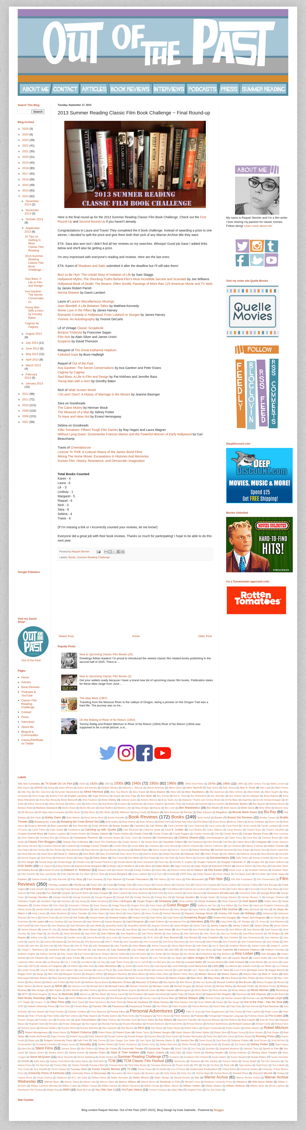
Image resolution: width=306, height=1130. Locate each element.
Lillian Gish (88, 966)
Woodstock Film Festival (30, 1090)
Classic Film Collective (75, 841)
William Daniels (109, 1086)
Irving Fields (226, 921)
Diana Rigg (83, 858)
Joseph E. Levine (279, 946)
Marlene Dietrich (79, 978)
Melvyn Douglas (265, 982)
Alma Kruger (38, 796)
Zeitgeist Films (194, 1090)
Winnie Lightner (277, 1086)
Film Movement (195, 879)
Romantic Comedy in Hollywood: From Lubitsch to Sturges (99, 314)
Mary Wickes (35, 982)
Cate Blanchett (131, 830)
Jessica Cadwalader (132, 937)
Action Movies (66, 788)
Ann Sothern (235, 796)
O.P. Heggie (24, 1002)
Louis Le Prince (104, 970)
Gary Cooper (100, 892)
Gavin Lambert (120, 893)
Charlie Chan (140, 833)
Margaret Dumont (72, 974)
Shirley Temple (189, 1044)
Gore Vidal (58, 905)
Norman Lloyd (273, 998)
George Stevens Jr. (251, 897)
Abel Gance (24, 788)
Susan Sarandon (279, 1057)
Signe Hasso (281, 1044)
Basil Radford (106, 808)
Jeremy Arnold (94, 937)
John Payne (64, 946)
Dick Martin (133, 858)
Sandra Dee (187, 1040)
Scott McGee (278, 1040)
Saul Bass (221, 1040)
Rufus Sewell (245, 1036)
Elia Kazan (215, 870)
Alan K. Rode (247, 787)
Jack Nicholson (78, 925)
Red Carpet (248, 1019)
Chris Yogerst (28, 838)
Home (136, 636)
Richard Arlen (176, 1024)
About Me (27, 727)
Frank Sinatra (92, 889)
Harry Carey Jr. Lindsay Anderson (151, 909)
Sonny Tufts (181, 1048)
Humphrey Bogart (195, 917)
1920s (94, 783)
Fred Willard (172, 889)
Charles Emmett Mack (30, 833)
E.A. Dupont (45, 866)
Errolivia (171, 874)
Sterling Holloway (238, 1052)
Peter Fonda (235, 1011)
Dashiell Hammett (224, 850)
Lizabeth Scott (248, 966)
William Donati (151, 1086)
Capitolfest (139, 826)
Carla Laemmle (176, 826)
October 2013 (34, 219)
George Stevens (228, 897)
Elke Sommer (28, 874)
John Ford (212, 941)
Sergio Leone (68, 1044)
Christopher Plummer (85, 837)
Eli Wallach (197, 869)
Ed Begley (111, 866)
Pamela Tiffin (99, 1006)
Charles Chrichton (275, 830)
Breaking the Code (45, 821)
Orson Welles (205, 1002)
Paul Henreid (252, 1006)
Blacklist (188, 812)
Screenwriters (25, 1044)
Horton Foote (48, 917)
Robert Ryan (123, 1032)
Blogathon (222, 812)
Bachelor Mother (238, 803)
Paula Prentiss (56, 1011)
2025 (25, 128)
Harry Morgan (181, 909)
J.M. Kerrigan (244, 921)
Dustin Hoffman (277, 862)
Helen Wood (115, 913)
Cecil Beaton (195, 830)
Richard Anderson (155, 1024)
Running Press (265, 1036)
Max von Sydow (204, 982)
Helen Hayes (98, 913)
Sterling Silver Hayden (264, 1052)
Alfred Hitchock (93, 791)
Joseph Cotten (258, 946)
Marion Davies (230, 973)
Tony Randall (40, 1069)
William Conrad (89, 1086)
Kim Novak (189, 954)
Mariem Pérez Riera (183, 974)
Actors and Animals (87, 788)
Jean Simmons (191, 933)
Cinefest (147, 837)
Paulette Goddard (77, 1011)
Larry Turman (160, 958)
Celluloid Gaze (68, 354)
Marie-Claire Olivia (159, 974)
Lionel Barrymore (197, 965)
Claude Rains (151, 842)
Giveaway (165, 901)
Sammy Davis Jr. (165, 1040)
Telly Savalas (211, 1061)
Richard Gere (281, 1024)
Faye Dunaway (95, 879)
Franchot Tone (182, 885)
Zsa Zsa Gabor (214, 1090)
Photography (145, 1016)
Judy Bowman (99, 950)
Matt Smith (75, 982)
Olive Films (57, 1002)
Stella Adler (176, 1052)
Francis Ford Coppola (205, 885)
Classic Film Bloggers (42, 841)
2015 (25, 185)
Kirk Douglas (268, 953)
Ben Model (213, 807)
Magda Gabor (257, 970)
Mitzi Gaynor (167, 990)
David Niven (47, 854)
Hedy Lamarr (39, 913)
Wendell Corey (192, 1082)
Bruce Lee (274, 822)
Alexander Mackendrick (67, 792)
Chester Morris (230, 834)
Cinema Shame (188, 837)
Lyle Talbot (223, 970)
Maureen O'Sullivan (147, 982)
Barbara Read (25, 808)
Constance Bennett (51, 846)
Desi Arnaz (46, 858)
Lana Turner (73, 957)
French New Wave (269, 889)
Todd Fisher (262, 1065)
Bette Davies (230, 808)
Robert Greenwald (212, 1028)
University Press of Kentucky (46, 1073)
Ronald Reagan (136, 1036)
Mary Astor (214, 977)
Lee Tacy (101, 962)
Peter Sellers (53, 1016)
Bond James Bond (94, 817)
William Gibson (171, 1086)
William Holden (192, 1085)
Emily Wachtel (68, 874)
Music (55, 994)
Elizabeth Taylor (280, 870)
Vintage (281, 1073)
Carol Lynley (215, 826)
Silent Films (44, 1048)
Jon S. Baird (218, 946)
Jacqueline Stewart (137, 925)
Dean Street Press (129, 854)
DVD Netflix (25, 866)
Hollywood (268, 913)
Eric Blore (85, 874)
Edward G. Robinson (77, 870)
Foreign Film (124, 884)
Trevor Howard (58, 1069)
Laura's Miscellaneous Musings (92, 301)
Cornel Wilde (138, 846)
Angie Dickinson (100, 796)
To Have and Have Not (74, 416)
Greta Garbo (155, 905)
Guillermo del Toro (207, 905)
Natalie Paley (177, 994)
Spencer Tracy (251, 1048)
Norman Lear (253, 998)
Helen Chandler (79, 913)
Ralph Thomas (108, 1020)
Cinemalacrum (81, 447)
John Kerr (34, 946)
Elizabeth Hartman (258, 870)
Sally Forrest (99, 1040)
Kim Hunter (157, 954)
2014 (25, 190)
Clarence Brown (270, 838)
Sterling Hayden (214, 1052)
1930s (119, 783)
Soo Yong (196, 1048)
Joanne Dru (34, 942)
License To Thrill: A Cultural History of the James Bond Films (100, 452)
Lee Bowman (53, 962)
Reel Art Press (267, 1020)
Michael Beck (97, 986)
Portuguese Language (232, 1016)
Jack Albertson (277, 921)
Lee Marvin (86, 962)
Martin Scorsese (137, 978)
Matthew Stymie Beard (96, 982)
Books (72, 557)
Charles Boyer (254, 830)
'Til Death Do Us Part (58, 783)
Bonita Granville (116, 817)
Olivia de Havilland (137, 1002)
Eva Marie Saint (243, 874)
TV (129, 1069)
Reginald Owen (37, 1024)
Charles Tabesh (99, 833)
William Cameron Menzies (44, 1086)
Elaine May (161, 870)
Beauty (157, 808)
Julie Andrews (156, 950)
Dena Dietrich (268, 854)
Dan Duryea (39, 850)
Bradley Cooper (268, 817)
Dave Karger (243, 850)
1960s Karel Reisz (194, 784)
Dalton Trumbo (275, 845)
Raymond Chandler (187, 1020)
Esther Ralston (204, 874)
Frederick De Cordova (194, 889)
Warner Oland (72, 1082)
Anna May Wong (48, 800)
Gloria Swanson (230, 901)
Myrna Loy (85, 994)
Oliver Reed (116, 1002)
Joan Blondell (191, 937)
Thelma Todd (78, 1065)
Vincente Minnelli (262, 1073)
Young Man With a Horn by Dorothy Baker (34, 312)
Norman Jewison (233, 998)
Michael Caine (116, 986)
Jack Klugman (58, 925)
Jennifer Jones (74, 937)
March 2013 (33, 365)
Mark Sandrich (59, 978)
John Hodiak (272, 942)
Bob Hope (36, 817)
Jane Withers (236, 929)
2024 (25, 134)
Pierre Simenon (182, 1016)
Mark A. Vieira (270, 973)
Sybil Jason (40, 1061)
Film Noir (64, 337)
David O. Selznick (68, 853)
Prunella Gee (64, 1020)
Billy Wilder (105, 812)
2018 (25, 168)
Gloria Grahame (207, 901)
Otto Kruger (233, 1002)
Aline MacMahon (195, 791)
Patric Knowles (179, 1006)
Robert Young (238, 1032)
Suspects (64, 341)
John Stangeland (101, 946)
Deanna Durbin (150, 854)
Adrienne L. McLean (132, 788)
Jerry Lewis (112, 937)
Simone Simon (68, 1048)
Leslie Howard (236, 961)
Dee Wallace (229, 854)
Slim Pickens (87, 1048)
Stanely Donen (36, 1052)
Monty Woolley (219, 990)
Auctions (122, 804)
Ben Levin (170, 808)
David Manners (29, 854)
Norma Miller (167, 998)
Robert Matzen (251, 1028)
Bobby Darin (53, 817)
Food (110, 884)
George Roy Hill (163, 897)
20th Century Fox (257, 784)
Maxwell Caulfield (226, 982)
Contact (26, 712)
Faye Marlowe (114, 879)
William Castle (69, 1086)
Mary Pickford (266, 978)
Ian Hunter (275, 917)
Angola (116, 796)
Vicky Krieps (170, 1073)
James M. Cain (49, 929)
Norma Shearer (69, 292)
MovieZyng (282, 990)
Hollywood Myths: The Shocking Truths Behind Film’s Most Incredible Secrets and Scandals (122, 279)
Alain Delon (212, 788)
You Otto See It (105, 1089)
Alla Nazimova (217, 792)
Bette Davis (247, 807)
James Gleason (29, 929)
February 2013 (31, 376)
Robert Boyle (173, 1028)
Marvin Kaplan (177, 977)
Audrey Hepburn (155, 804)
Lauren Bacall (240, 957)
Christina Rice (47, 838)
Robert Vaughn (162, 1032)
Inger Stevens (93, 921)
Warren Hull (89, 1082)
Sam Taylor (145, 1040)
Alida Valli (176, 792)
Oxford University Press (41, 1006)
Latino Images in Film (200, 957)
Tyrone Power (144, 1069)
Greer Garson (100, 905)
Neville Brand (278, 994)
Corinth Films (120, 846)
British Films (164, 822)
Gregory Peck (138, 905)
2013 (25, 196)
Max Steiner (186, 982)
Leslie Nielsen (256, 962)
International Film (177, 921)
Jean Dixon (90, 933)
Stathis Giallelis (156, 1052)
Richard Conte (263, 1024)
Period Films (118, 1011)
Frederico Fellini (218, 889)
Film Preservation (266, 879)
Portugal (212, 1016)
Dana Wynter (110, 850)
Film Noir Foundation (242, 879)
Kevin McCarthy (138, 954)
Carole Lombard (269, 826)
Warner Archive (216, 1077)
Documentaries (219, 857)
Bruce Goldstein (256, 822)
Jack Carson (40, 925)
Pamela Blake (81, 1006)
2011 (25, 399)
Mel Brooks (245, 982)
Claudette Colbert (173, 841)
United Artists (229, 1069)
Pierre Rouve (163, 1016)
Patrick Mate (219, 1006)
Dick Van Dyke (167, 858)
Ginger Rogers (145, 901)
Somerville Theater (132, 1048)
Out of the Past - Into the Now (263, 1002)
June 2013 (33, 348)
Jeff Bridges (273, 933)
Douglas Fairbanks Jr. (233, 861)
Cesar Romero (234, 830)
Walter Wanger (162, 1077)
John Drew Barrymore (174, 942)
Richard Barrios (195, 1024)
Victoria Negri (203, 1073)
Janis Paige (37, 933)
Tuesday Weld (79, 1069)
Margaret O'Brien (94, 974)
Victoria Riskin (221, 1073)
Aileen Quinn (175, 788)
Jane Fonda (148, 929)
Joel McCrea (73, 942)
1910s (82, 784)
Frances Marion (163, 885)
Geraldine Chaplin (27, 901)
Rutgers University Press (58, 1040)
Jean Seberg (172, 933)
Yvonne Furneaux (158, 1090)
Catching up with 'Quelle (100, 829)
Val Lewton (117, 1073)
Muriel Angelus (39, 994)
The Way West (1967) (93, 698)
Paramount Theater (140, 1006)
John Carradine (131, 942)
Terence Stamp (230, 1061)
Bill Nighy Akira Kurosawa (51, 812)
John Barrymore (92, 942)
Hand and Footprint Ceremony (268, 905)
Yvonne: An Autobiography (76, 319)
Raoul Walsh (147, 1020)
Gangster (66, 893)
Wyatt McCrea (83, 1090)
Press (25, 717)
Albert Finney (281, 788)
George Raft (123, 897)
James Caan (199, 925)
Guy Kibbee (227, 905)
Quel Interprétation (85, 1019)
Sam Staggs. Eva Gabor (122, 1040)
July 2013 (32, 342)
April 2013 (32, 359)
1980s (226, 783)
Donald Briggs (64, 862)
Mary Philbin (248, 978)
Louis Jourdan (85, 970)
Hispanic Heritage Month (199, 913)
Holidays (250, 913)
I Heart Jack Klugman (253, 917)
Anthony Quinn (128, 800)
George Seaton (208, 897)
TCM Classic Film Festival (144, 1061)
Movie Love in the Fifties (75, 310)
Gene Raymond (194, 893)
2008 (25, 416)
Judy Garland (118, 949)
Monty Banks (201, 990)
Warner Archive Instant (248, 1077)
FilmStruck (79, 884)
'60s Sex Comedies (29, 783)
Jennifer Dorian (55, 937)
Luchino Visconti (163, 970)
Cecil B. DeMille (174, 829)
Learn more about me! (258, 226)
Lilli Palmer (72, 966)
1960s (172, 783)
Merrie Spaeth (43, 986)
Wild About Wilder (262, 1081)
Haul (266, 909)
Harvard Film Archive (223, 909)
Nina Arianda (116, 998)
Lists (215, 966)
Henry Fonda (152, 913)
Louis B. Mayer (47, 970)
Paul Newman (271, 1006)
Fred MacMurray (152, 888)
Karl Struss (206, 950)
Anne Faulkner (89, 800)
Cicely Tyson (130, 838)
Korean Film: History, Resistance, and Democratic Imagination (101, 461)
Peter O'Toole (36, 1016)
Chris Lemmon (280, 834)
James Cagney (219, 925)
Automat (203, 804)
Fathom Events (40, 879)
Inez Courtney (56, 921)
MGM (58, 986)
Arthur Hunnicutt (36, 804)
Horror (34, 917)
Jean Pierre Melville (151, 933)
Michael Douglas (182, 986)
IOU (212, 921)
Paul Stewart (38, 1011)
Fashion (22, 879)
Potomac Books (256, 1016)
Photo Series (128, 1016)
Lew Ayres (273, 962)
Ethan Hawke (223, 874)
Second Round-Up (92, 221)
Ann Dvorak (163, 796)
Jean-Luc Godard (229, 933)
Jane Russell (199, 929)
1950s (154, 783)
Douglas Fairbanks (206, 862)
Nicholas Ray (98, 998)
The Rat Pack (42, 1065)
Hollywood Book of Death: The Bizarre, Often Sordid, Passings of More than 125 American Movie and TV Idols (135, 283)
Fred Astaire (112, 889)
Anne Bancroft (69, 799)
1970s (212, 783)
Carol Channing (196, 826)
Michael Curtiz (161, 986)
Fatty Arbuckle (59, 879)
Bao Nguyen (259, 804)
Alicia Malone (157, 791)
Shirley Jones (148, 1044)
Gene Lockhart (174, 893)
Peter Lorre (271, 1011)
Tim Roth (215, 1065)
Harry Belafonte (102, 909)
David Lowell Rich (279, 850)
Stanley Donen (56, 1052)
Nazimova (241, 994)
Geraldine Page (49, 901)
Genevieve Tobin (247, 893)
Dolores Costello (261, 858)
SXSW (25, 1061)
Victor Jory (186, 1073)
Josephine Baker (57, 950)
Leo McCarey (159, 962)
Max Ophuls (169, 982)
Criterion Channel (190, 846)
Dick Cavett (118, 858)
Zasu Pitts (177, 1089)
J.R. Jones (260, 921)
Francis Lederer (229, 885)
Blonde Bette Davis (244, 812)
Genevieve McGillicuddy (221, 892)
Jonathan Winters (238, 946)
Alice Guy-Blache (119, 792)
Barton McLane (87, 808)
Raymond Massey (210, 1020)
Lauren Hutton (260, 958)
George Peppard (103, 897)
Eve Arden (260, 874)
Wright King (53, 1090)
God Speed (249, 901)
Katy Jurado (67, 954)
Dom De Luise (281, 858)
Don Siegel (27, 861)
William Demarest (131, 1086)
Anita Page (130, 796)
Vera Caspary (134, 1073)
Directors (201, 858)
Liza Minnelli (231, 966)
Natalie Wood (195, 994)
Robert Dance (191, 1028)
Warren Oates (107, 1082)
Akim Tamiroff (194, 787)
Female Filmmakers (137, 879)
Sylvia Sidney (82, 1061)
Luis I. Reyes (198, 970)
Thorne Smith (182, 1065)
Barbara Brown (277, 804)
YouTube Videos (131, 1089)
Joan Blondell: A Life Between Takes (83, 306)
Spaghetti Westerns (229, 1048)
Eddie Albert (145, 866)
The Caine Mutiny (70, 407)
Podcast (199, 1015)
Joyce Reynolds (79, 950)
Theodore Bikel (97, 1065)
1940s (136, 783)
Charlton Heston (202, 834)
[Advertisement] (135, 598)
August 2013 (34, 333)
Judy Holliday (138, 950)
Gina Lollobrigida (122, 901)
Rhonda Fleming (110, 1024)
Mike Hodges (38, 990)
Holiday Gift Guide (228, 913)
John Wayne (139, 945)
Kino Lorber (244, 953)
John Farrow (195, 942)
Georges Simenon (275, 897)
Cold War (227, 842)
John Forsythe (229, 942)
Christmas (64, 838)
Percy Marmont (98, 1011)
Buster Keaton (121, 825)
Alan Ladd (265, 788)
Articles (26, 682)
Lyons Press (239, 970)
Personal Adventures (151, 1010)
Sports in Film (271, 1048)
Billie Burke (74, 812)
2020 (25, 156)
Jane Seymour (217, 929)
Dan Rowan (56, 850)
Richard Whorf (68, 1028)
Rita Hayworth (109, 1028)
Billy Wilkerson (122, 812)
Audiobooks (137, 804)
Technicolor (180, 1061)
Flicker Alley (96, 885)
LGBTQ (32, 966)
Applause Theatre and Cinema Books (201, 800)
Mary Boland (231, 978)
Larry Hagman (141, 958)
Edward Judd (104, 870)
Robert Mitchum (276, 1028)
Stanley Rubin (97, 1052)
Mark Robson (41, 978)
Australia (190, 804)
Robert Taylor (142, 1032)
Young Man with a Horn (74, 381)
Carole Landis (249, 826)
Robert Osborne (81, 1032)
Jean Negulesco (128, 933)
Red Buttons (230, 1020)
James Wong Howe (112, 929)
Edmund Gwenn (244, 866)
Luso (211, 970)
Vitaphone (62, 1077)
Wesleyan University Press (218, 1082)
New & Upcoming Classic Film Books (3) (105, 676)
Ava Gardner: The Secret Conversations (86, 368)
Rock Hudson (256, 1032)
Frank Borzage (269, 885)
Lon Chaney (282, 966)
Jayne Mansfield (72, 933)
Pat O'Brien (162, 1006)
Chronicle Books (111, 838)
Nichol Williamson (78, 998)
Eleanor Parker (178, 870)
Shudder (226, 1044)
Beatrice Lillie (124, 808)
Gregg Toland (119, 905)
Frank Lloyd (54, 889)
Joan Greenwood (251, 937)
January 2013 (34, 383)
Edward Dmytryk (51, 870)
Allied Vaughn (272, 792)
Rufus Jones (227, 1036)
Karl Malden (190, 950)
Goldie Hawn (270, 901)
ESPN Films (186, 874)
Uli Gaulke (161, 1069)
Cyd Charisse (234, 846)
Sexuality (85, 1044)
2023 (25, 140)
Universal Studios (249, 1069)
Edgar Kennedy (182, 866)
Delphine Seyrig (248, 854)
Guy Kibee (243, 905)
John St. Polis (81, 946)
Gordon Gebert (41, 905)
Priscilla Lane (46, 1020)
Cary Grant (56, 829)
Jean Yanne (210, 933)
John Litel (48, 946)
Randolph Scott (129, 1020)
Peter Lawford (253, 1011)
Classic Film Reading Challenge (29, 704)
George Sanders (185, 897)
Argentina (247, 800)
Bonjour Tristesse (70, 332)
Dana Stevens (92, 850)
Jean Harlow (108, 933)
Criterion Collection (213, 846)
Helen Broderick (58, 913)
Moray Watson (239, 990)
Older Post (205, 636)
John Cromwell (150, 942)
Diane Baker (100, 857)
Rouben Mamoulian (193, 1036)
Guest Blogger (178, 905)
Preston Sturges (26, 1020)
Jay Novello (53, 933)
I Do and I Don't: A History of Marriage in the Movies (94, 394)
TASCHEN (98, 1061)
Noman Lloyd (150, 998)
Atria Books (108, 804)
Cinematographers (215, 838)
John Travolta (121, 946)
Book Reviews (30, 687)
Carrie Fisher (38, 830)
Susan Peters (259, 1056)
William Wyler (257, 1086)
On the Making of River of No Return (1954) (107, 719)
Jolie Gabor (202, 946)
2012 (25, 393)
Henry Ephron (133, 913)
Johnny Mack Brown (181, 946)
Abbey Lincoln (277, 784)
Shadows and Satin (92, 266)
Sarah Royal (205, 1040)
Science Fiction (240, 1040)
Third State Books (137, 1065)
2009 (25, 410)
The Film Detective (270, 1061)
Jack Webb (95, 925)
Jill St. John (153, 937)
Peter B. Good (193, 1011)
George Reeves (142, 897)
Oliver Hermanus (97, 1002)
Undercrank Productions (204, 1069)
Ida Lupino (38, 921)
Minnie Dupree (128, 990)
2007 (25, 422)
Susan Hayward (239, 1057)
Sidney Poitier (259, 1044)
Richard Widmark (89, 1028)
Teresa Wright (249, 1061)
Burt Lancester (59, 825)
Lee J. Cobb (70, 962)
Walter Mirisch (141, 1077)
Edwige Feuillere (142, 870)
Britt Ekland (203, 822)
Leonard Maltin (193, 961)
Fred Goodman (130, 889)
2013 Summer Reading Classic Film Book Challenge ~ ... (34, 264)
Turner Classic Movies (106, 1069)
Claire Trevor (235, 838)
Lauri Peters (278, 958)
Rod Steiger (273, 1032)
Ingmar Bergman (113, 921)
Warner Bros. (52, 1081)
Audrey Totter (175, 804)
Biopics (155, 812)
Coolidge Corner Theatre (94, 845)
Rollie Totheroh (96, 1036)
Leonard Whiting (215, 962)
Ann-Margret (252, 796)
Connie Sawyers (279, 842)
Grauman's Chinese (79, 905)
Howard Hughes (118, 917)
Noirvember (133, 998)
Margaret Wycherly (117, 974)
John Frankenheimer (251, 942)
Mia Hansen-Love (77, 986)
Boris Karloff (204, 817)
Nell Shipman (258, 994)
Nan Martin (100, 994)
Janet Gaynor (272, 929)
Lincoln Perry (143, 966)
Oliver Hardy (77, 1002)
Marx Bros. (196, 977)
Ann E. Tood (179, 796)
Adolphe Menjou (109, 788)
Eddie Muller (162, 865)
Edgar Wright (201, 866)
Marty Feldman (157, 978)
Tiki (204, 1065)
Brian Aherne (128, 822)
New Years (58, 998)
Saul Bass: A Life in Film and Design (84, 376)
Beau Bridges (142, 808)
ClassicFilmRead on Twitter (32, 741)
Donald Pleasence (103, 862)
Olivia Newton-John (184, 1002)
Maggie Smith (25, 974)
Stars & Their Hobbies (125, 1052)
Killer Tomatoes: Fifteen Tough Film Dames (88, 430)
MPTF (25, 994)
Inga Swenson (75, 921)
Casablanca (74, 830)
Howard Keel (138, 917)
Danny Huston (160, 850)
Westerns (241, 1081)
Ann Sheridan (218, 796)
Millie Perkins (90, 990)
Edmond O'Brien (221, 865)
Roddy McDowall (38, 1036)
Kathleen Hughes (26, 954)
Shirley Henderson (127, 1044)
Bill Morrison (27, 812)
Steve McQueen (40, 1057)
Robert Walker (202, 1032)
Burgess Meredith (37, 826)
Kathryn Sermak (48, 954)
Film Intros (176, 879)
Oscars (219, 1002)
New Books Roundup (31, 998)
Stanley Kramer (77, 1052)
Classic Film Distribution (105, 842)
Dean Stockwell (108, 854)
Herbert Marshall (171, 913)
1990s (240, 784)
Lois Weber (266, 966)
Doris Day (163, 862)
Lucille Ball (182, 970)
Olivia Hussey (161, 1002)
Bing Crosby (140, 812)
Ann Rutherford (198, 796)
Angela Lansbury (77, 795)
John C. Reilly (112, 942)
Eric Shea (99, 874)
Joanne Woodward (53, 942)
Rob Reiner (157, 1028)
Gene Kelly (157, 893)
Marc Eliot (53, 974)
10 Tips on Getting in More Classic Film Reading (34, 243)
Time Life (229, 1065)
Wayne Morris (148, 1082)
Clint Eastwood (195, 842)
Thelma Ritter (60, 1065)
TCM (112, 1061)
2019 (25, 162)
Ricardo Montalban (132, 1024)
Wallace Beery (99, 1077)
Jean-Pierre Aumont (253, 933)
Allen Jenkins (236, 792)
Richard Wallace (48, 1028)
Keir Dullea (120, 954)
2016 (25, 179)
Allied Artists (253, 792)
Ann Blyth (146, 795)
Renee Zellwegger (72, 1024)
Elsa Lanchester (48, 874)
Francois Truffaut (249, 885)
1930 (107, 784)
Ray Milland (165, 1019)
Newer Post (66, 636)
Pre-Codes (275, 1015)
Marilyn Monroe (207, 973)
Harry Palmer (199, 909)
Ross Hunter (172, 1036)
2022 (25, 145)
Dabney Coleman (254, 846)
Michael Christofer (139, 986)
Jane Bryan (131, 929)
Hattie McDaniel (251, 909)
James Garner (281, 925)
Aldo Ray (26, 792)
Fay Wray (76, 879)
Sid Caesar (240, 1044)
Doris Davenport (145, 862)
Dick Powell (150, 858)
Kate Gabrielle (225, 949)
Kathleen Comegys (275, 950)
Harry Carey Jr (122, 909)
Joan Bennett (170, 937)
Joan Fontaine (231, 937)
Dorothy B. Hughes (183, 862)
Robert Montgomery (36, 1032)
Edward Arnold (29, 869)
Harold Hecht (42, 909)
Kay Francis (84, 954)
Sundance (174, 1057)
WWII (66, 1089)
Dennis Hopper (29, 858)
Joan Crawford (210, 937)
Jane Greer (164, 929)
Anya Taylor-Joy (169, 800)
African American (156, 788)
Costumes (154, 846)
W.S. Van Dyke (79, 1077)
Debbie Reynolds (171, 854)
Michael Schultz (204, 986)
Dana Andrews (73, 850)
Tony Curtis (23, 1069)
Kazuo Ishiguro (102, 954)
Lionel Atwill (177, 966)
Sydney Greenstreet (60, 1061)
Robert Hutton (233, 1028)
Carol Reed (232, 826)
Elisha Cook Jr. (236, 870)
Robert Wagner (183, 1032)
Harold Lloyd (60, 909)
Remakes (54, 1024)
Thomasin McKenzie (161, 1065)
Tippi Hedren (245, 1065)
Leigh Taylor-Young (120, 962)
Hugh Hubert (173, 917)
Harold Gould (24, 909)
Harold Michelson (80, 909)
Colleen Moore (243, 842)
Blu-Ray (270, 812)
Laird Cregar (55, 958)
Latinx (224, 958)
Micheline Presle (267, 986)
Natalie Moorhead (157, 994)
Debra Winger (212, 854)
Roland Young (77, 1036)
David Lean (260, 850)
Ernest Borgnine (118, 873)
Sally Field (82, 1040)
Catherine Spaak (151, 830)
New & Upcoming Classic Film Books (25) (106, 654)
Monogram (184, 990)
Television (195, 1061)
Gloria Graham (186, 901)
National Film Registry (219, 994)
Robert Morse (60, 1032)
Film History (160, 879)
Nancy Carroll (118, 994)
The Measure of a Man (74, 412)
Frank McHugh (72, 889)
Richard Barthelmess (217, 1024)
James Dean (261, 925)
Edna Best (261, 866)
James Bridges (181, 925)
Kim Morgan (173, 954)
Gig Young (80, 901)
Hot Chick (64, 917)
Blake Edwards (204, 812)
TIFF (196, 1065)
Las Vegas (176, 958)
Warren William (127, 1081)
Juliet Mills (173, 950)
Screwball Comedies (46, 1044)
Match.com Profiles (56, 982)
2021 (25, 151)
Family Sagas (278, 874)
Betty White (265, 808)
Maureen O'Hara (121, 982)
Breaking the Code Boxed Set (80, 821)
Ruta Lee (33, 1040)
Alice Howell (139, 792)
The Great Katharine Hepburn (95, 350)
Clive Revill (212, 842)
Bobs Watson (73, 817)
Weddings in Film (170, 1081)
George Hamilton (38, 897)
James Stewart (89, 929)
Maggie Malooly (277, 970)
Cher (216, 834)
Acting (51, 788)
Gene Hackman (140, 893)
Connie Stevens (29, 846)
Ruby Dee (212, 1036)
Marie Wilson (138, 974)
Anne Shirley (109, 799)
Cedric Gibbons (214, 830)
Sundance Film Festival (196, 1057)
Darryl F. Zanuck (179, 850)
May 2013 (32, 354)
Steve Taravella (65, 1057)
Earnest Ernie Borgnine (88, 865)
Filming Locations (59, 884)
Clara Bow (252, 838)
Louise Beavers (125, 970)
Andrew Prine (56, 796)
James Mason (69, 929)
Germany (66, 901)
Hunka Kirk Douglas (224, 917)
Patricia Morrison (200, 1006)
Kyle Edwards (37, 958)
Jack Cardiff (24, 925)
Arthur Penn (92, 804)
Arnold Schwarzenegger (268, 800)
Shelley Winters (106, 1044)
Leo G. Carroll (141, 962)
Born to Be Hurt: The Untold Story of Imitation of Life (94, 274)
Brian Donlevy (147, 822)
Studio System (106, 1057)
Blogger (219, 1110)
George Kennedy (81, 897)
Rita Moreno (127, 1028)
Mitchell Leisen (148, 990)
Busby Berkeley (100, 826)
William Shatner (214, 1086)
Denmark (283, 854)
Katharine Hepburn (249, 949)
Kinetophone (205, 954)
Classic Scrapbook (90, 328)
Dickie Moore (185, 858)
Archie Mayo (231, 800)
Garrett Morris (82, 893)
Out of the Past (82, 363)
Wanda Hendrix (182, 1077)
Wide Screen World (82, 390)
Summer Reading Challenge (93, 557)
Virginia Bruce (25, 1077)
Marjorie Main (250, 974)
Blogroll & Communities (29, 733)
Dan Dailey (23, 850)
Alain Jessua (229, 788)
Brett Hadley (111, 822)
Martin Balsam (117, 978)
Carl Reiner (156, 825)
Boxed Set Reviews (240, 817)
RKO (141, 1028)
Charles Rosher (78, 834)
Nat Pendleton (136, 994)
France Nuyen (144, 885)
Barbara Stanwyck (46, 807)
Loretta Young (28, 970)
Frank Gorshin (36, 889)
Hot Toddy (79, 917)
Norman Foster (213, 998)
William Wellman (235, 1085)
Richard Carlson (241, 1023)
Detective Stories (65, 858)
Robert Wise (220, 1032)
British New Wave (184, 822)
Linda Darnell (160, 966)
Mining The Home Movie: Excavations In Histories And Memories (103, 456)
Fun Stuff (51, 892)
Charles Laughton (57, 834)
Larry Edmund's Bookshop (115, 958)
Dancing (125, 850)
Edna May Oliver (279, 866)
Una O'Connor (178, 1069)
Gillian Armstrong (99, 901)
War (197, 1077)
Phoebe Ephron (109, 1016)
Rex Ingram (92, 1024)
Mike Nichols (72, 990)
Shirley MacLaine (168, 1044)
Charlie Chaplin (161, 834)
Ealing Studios (63, 866)
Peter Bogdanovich (215, 1011)
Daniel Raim (141, 849)
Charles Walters (121, 834)
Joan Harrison (272, 937)
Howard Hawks (97, 917)
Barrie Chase (69, 808)
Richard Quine (28, 1028)
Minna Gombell (109, 990)
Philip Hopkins (89, 1016)
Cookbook (71, 846)
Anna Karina (271, 795)
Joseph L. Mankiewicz (32, 950)
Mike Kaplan (55, 990)
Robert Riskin (105, 1032)
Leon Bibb (175, 962)
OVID (20, 1006)
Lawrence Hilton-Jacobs (30, 962)
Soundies (210, 1048)
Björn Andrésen (172, 812)
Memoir (281, 982)
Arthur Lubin (75, 804)
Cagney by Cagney (71, 372)
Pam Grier (64, 1006)
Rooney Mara (155, 1036)
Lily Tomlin (127, 966)
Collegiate (261, 841)
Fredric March (237, 889)
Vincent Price (240, 1073)
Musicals (67, 994)
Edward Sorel (123, 870)
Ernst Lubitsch (139, 874)
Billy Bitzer (89, 812)
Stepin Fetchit (193, 1052)
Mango (40, 974)
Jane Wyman (253, 929)
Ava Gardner (218, 804)
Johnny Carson (159, 946)
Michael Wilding (224, 986)
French (252, 889)
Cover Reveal (170, 846)
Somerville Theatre (159, 1048)
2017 (25, 173)
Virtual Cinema (44, 1077)
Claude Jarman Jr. (131, 842)
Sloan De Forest (107, 1048)
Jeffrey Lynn (37, 937)
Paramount (118, 1006)
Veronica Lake (152, 1073)
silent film (26, 1048)
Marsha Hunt (99, 978)
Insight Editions (156, 921)
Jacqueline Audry (114, 925)
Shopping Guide (209, 1044)
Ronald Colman (116, 1036)
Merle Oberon (25, 986)
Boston (219, 817)
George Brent (268, 892)
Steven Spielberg (86, 1057)
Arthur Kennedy (57, 804)
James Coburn (241, 925)
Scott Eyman (260, 1040)
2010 (25, 405)
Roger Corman (58, 1036)
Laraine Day (91, 958)
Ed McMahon (128, 866)
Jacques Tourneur (160, 925)
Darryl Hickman (201, 849)
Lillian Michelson (107, 965)
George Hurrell (60, 897)
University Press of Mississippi (89, 1073)
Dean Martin (89, 854)
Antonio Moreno (149, 800)
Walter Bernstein (119, 1077)
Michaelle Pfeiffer (246, 986)
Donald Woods (125, 862)
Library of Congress (51, 965)
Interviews (27, 721)
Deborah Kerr (192, 853)
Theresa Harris (116, 1065)
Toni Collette (278, 1065)
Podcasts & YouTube (28, 693)
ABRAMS (39, 788)
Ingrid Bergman (135, 921)
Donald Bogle (46, 862)
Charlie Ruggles (181, 834)
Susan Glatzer (219, 1057)
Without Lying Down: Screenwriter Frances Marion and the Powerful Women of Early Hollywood (125, 434)
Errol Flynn (157, 874)
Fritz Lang (35, 892)
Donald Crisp (83, 862)
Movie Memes (260, 990)
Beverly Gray (281, 808)
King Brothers (224, 954)
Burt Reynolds (80, 826)
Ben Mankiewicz (189, 807)
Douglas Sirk (257, 862)
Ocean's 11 (40, 1002)
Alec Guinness (43, 792)
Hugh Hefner (156, 917)
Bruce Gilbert (237, 822)
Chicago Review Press (256, 833)
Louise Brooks (144, 970)
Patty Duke (235, 1006)
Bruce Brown (219, 822)
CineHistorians (165, 837)
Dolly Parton (242, 858)
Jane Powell (182, 929)
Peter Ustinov (71, 1016)
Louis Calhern (66, 970)
